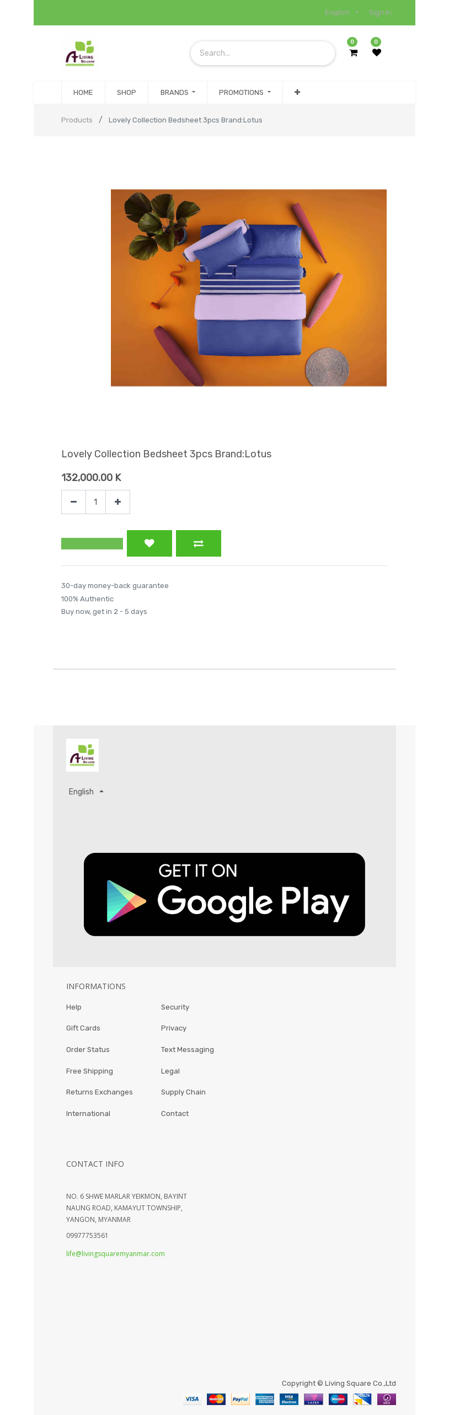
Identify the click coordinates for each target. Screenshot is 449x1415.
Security (175, 1005)
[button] (297, 93)
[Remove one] (73, 502)
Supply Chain (183, 1092)
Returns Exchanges (99, 1092)
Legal (170, 1070)
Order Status (88, 1048)
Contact (175, 1113)
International (88, 1113)
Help (74, 1005)
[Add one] (117, 502)
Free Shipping (89, 1070)
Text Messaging (187, 1048)
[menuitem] (83, 93)
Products (77, 120)
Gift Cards (83, 1026)
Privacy (173, 1026)
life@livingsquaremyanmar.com (115, 1254)
